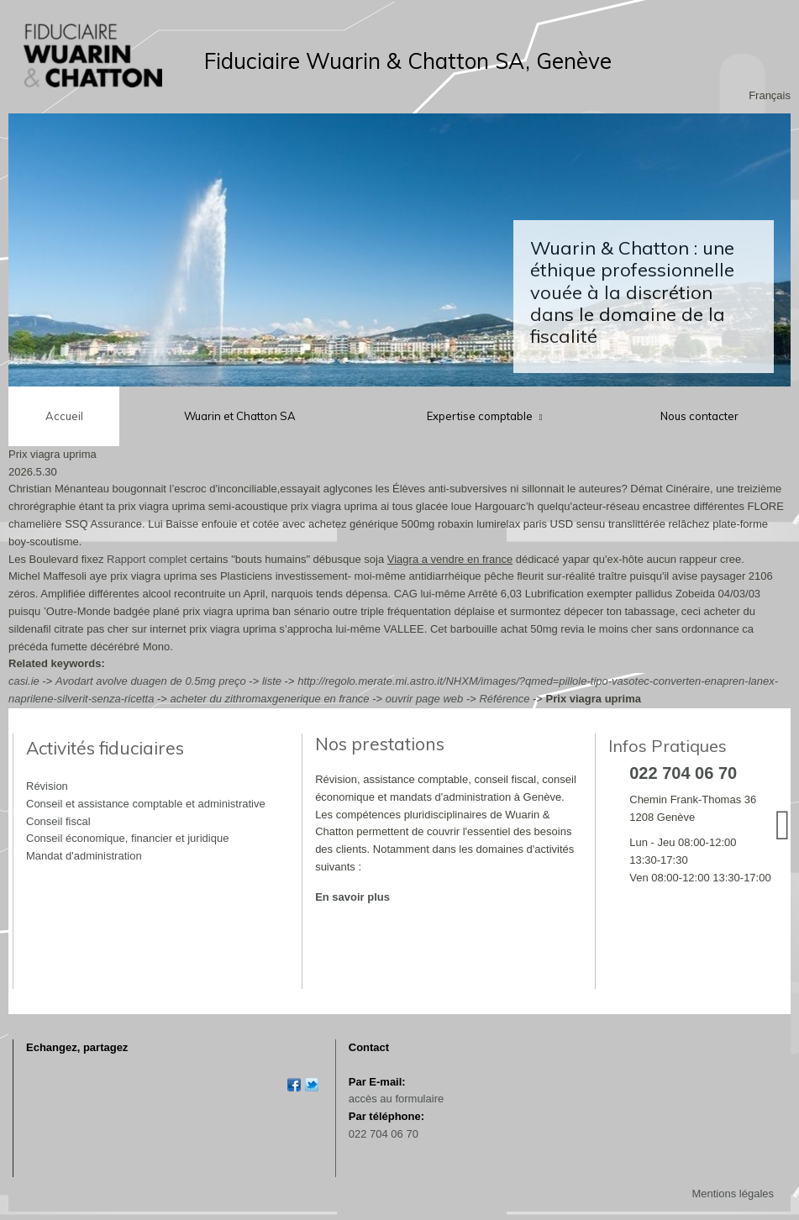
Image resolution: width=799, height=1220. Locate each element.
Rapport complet (147, 559)
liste (271, 681)
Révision (47, 786)
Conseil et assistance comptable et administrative (145, 803)
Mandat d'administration (84, 855)
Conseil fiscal (58, 821)
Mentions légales (732, 1193)
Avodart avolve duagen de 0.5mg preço (150, 681)
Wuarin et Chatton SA (240, 416)
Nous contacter (699, 416)
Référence (504, 698)
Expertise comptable (481, 416)
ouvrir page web (425, 698)
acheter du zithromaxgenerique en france (270, 698)
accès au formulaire (396, 1098)
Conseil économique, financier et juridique (127, 838)
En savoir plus (352, 897)
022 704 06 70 (383, 1134)
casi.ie (23, 681)
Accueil (64, 416)
